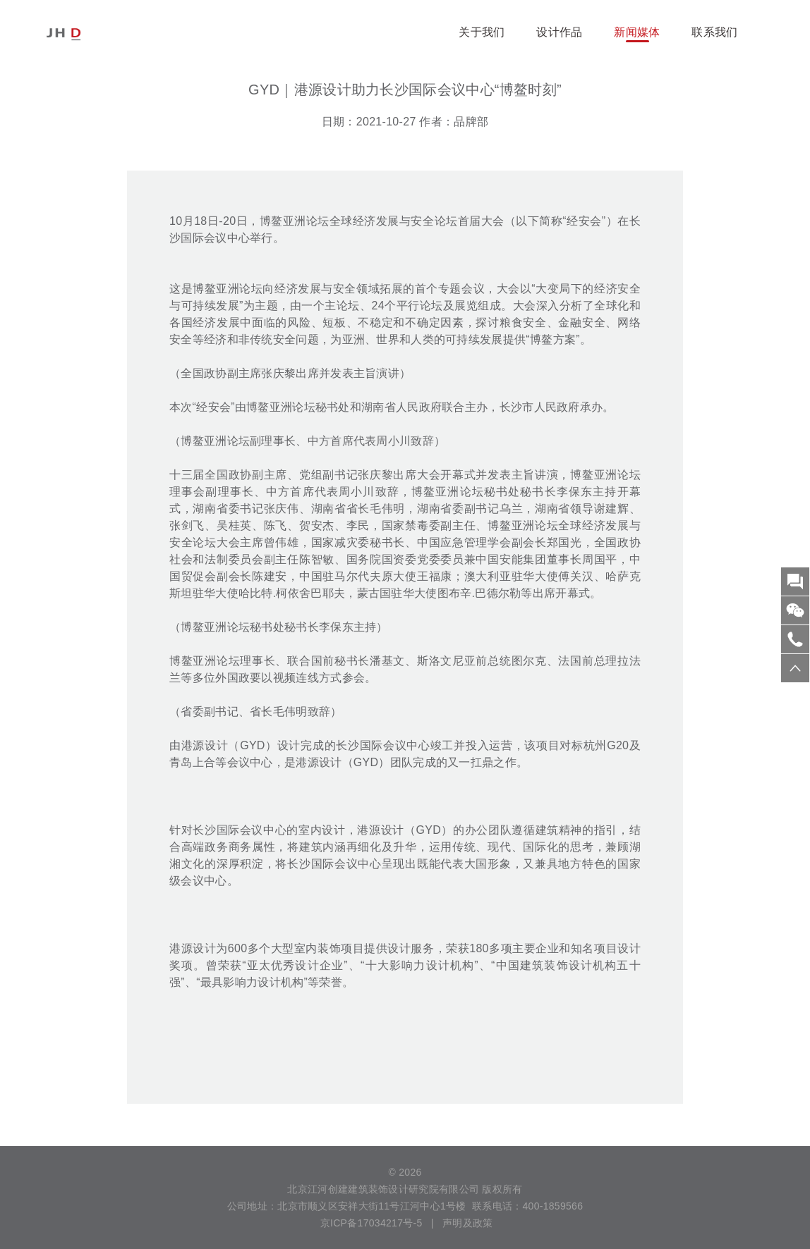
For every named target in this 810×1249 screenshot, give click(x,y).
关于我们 (481, 32)
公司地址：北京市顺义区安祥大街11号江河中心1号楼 (346, 1206)
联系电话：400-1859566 (527, 1206)
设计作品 (559, 32)
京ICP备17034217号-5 (370, 1223)
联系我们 (714, 32)
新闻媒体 (637, 32)
